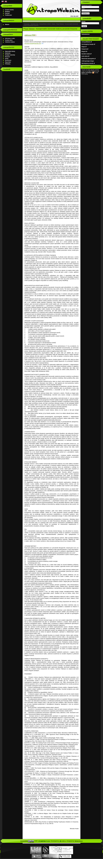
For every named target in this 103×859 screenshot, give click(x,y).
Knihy (6, 58)
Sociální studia (86, 54)
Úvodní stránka (9, 9)
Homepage (26, 24)
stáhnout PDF (29, 35)
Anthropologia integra (88, 61)
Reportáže (8, 62)
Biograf (84, 51)
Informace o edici (10, 38)
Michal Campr (79, 841)
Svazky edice (9, 40)
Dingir (83, 46)
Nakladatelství (86, 34)
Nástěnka (7, 53)
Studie (53, 24)
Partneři (7, 13)
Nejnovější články (10, 51)
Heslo (83, 8)
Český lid (84, 49)
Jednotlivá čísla (34, 24)
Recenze (7, 56)
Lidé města (85, 56)
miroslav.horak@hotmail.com (32, 43)
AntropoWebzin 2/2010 (45, 24)
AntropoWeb (24, 841)
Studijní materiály (10, 55)
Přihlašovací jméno (87, 5)
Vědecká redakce (10, 42)
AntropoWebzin (86, 42)
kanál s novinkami (87, 72)
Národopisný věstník (87, 63)
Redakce (7, 11)
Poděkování (8, 15)
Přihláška (7, 64)
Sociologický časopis (88, 44)
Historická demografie (88, 58)
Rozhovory (8, 60)
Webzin (7, 24)
